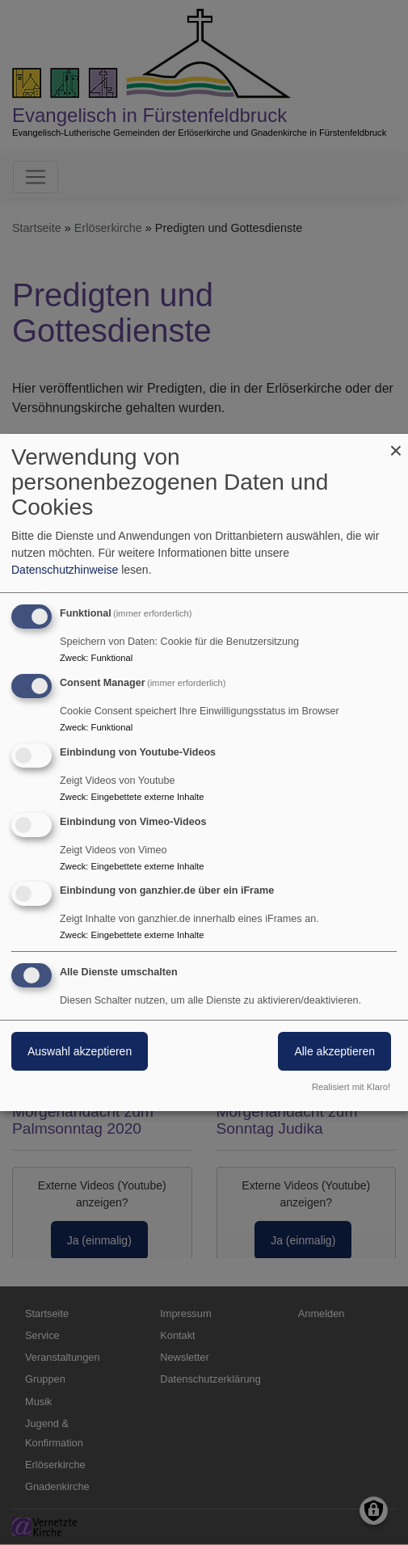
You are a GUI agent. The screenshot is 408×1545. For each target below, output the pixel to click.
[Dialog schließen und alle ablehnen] (396, 444)
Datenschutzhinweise (64, 569)
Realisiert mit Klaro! (351, 1087)
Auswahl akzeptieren (79, 1051)
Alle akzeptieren (334, 1051)
